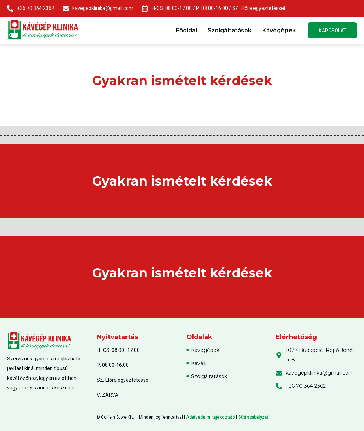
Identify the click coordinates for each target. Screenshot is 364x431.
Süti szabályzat (253, 417)
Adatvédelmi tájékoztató (210, 417)
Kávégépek (278, 30)
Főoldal (185, 30)
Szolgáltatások (229, 30)
